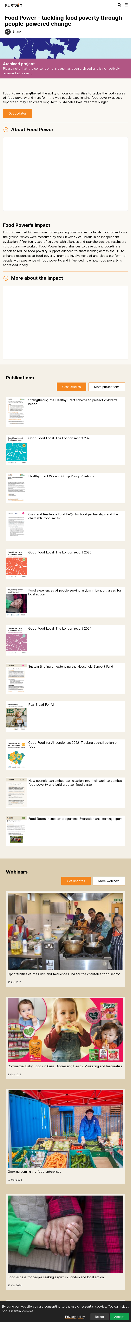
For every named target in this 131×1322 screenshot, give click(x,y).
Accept (119, 1317)
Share (17, 31)
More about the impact (33, 278)
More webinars (109, 881)
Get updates (18, 113)
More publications (107, 387)
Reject (99, 1317)
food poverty (17, 98)
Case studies (71, 387)
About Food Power (28, 129)
